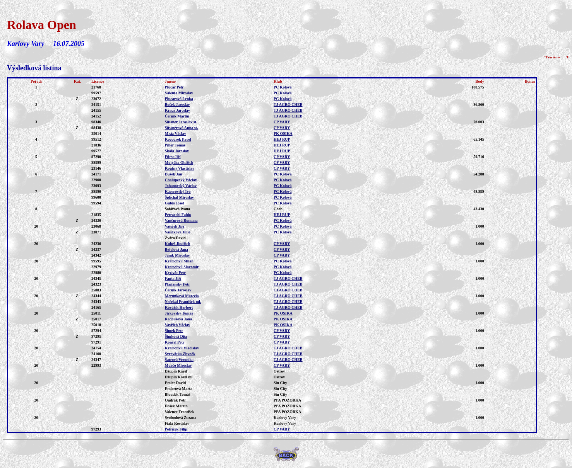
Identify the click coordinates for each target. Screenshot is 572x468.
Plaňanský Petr (177, 284)
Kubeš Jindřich (177, 244)
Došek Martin (176, 406)
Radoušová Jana (178, 319)
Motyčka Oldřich (179, 162)
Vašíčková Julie (177, 232)
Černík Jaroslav (178, 290)
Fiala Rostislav (177, 423)
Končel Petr (175, 342)
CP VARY (282, 122)
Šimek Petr (174, 330)
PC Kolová (282, 87)
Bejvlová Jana (176, 249)
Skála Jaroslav (177, 151)
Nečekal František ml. (183, 302)
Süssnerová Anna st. (181, 128)
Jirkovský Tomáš (179, 313)
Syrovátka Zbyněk (180, 354)
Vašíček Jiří (174, 226)
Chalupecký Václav (181, 180)
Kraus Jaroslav (177, 110)
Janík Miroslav (177, 255)
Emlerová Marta (178, 388)
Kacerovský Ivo (178, 191)
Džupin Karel (176, 371)
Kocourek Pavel (178, 139)
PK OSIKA (283, 133)
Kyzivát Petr (175, 273)
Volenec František (180, 412)
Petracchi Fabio (178, 215)
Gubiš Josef (174, 203)
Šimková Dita (176, 336)
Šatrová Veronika (179, 359)
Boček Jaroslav (177, 104)
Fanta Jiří (173, 278)
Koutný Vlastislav (179, 168)
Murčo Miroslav (178, 365)
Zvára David (175, 238)
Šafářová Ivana (177, 209)
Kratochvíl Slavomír (182, 267)
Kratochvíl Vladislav (182, 348)
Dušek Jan (173, 174)
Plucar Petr (174, 87)
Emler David (175, 383)
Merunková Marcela (182, 296)
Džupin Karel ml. (179, 377)
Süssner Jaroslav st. (181, 122)
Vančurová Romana (181, 220)
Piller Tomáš (175, 145)
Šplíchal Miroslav (179, 197)
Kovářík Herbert (179, 307)
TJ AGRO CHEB (288, 104)
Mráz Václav (175, 133)
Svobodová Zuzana (180, 417)
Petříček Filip (176, 429)
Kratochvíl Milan (179, 261)
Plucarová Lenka (179, 99)
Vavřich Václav (177, 325)
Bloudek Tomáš (177, 394)
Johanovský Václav (181, 186)
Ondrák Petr (175, 400)
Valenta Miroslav (179, 93)
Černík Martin (177, 116)
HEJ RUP (282, 139)
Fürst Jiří (173, 157)
